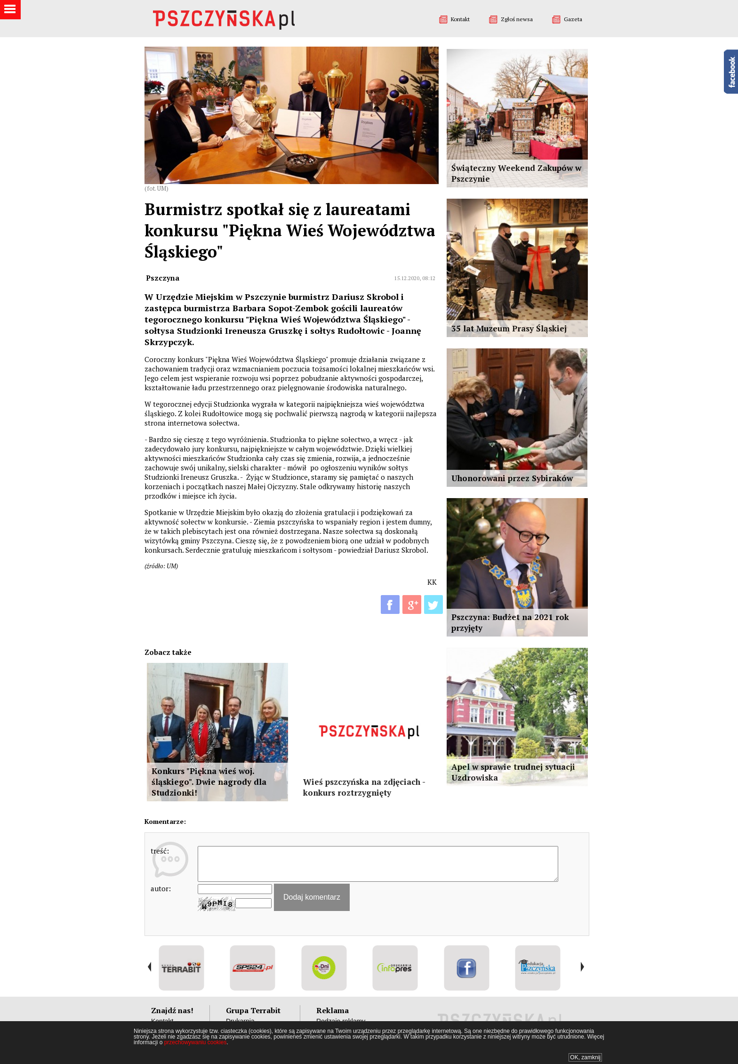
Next (582, 967)
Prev (149, 967)
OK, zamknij (585, 1057)
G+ (411, 604)
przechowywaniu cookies (195, 1042)
